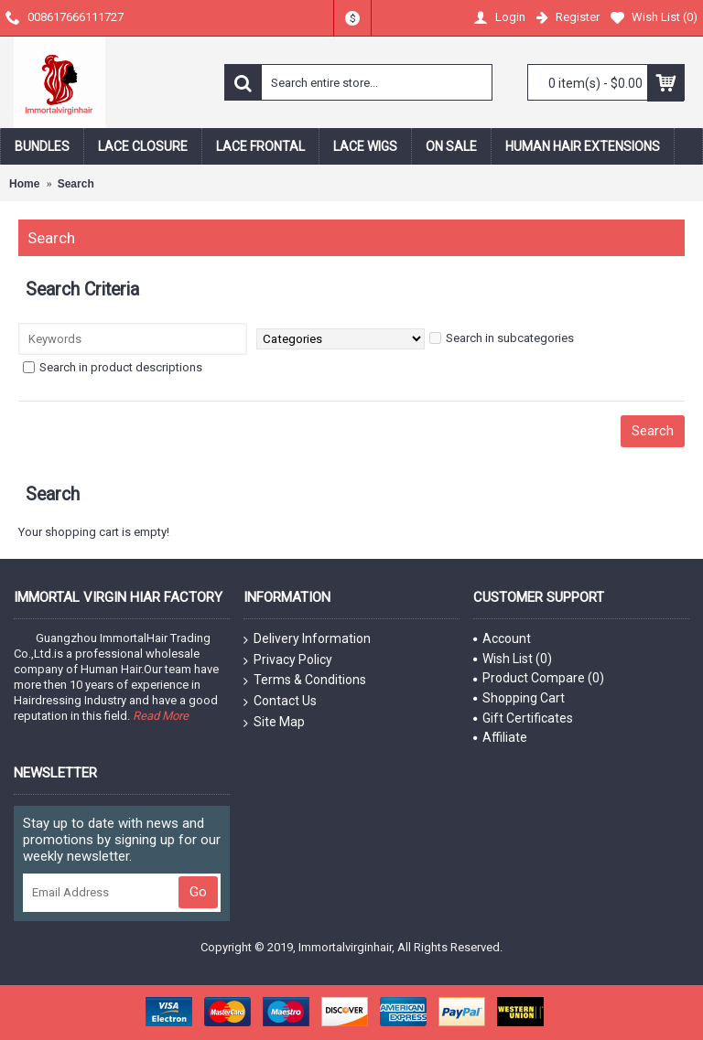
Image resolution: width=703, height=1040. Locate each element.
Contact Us (280, 701)
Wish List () (512, 658)
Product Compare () (538, 677)
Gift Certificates (523, 718)
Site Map (274, 722)
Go (198, 892)
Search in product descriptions (112, 367)
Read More (161, 716)
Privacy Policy (287, 660)
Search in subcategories (501, 338)
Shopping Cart (519, 698)
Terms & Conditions (304, 680)
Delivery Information (307, 639)
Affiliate (500, 737)
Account (502, 638)
